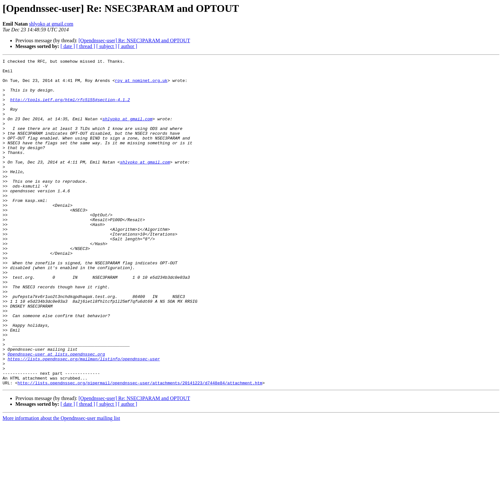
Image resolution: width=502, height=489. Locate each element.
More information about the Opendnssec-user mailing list (61, 483)
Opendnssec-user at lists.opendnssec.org (56, 413)
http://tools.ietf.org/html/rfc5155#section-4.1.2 (70, 108)
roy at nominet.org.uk (141, 85)
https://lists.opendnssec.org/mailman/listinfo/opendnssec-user (84, 419)
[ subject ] (106, 46)
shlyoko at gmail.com (51, 24)
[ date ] (68, 46)
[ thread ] (85, 46)
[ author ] (127, 46)
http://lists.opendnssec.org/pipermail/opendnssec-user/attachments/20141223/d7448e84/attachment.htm (140, 448)
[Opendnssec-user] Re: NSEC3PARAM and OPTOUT (134, 40)
